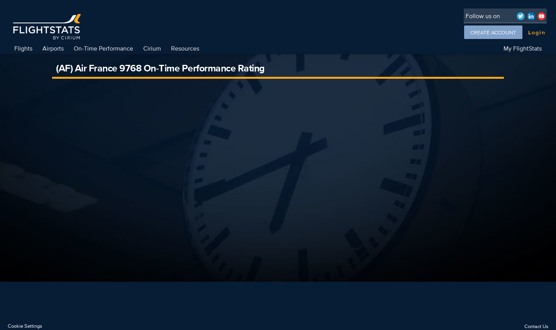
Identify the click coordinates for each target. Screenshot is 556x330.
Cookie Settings (25, 326)
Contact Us (536, 326)
